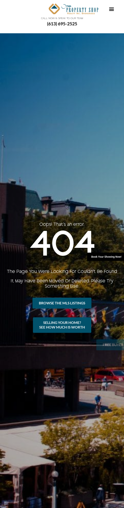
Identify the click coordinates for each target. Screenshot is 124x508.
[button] (112, 9)
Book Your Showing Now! (106, 256)
